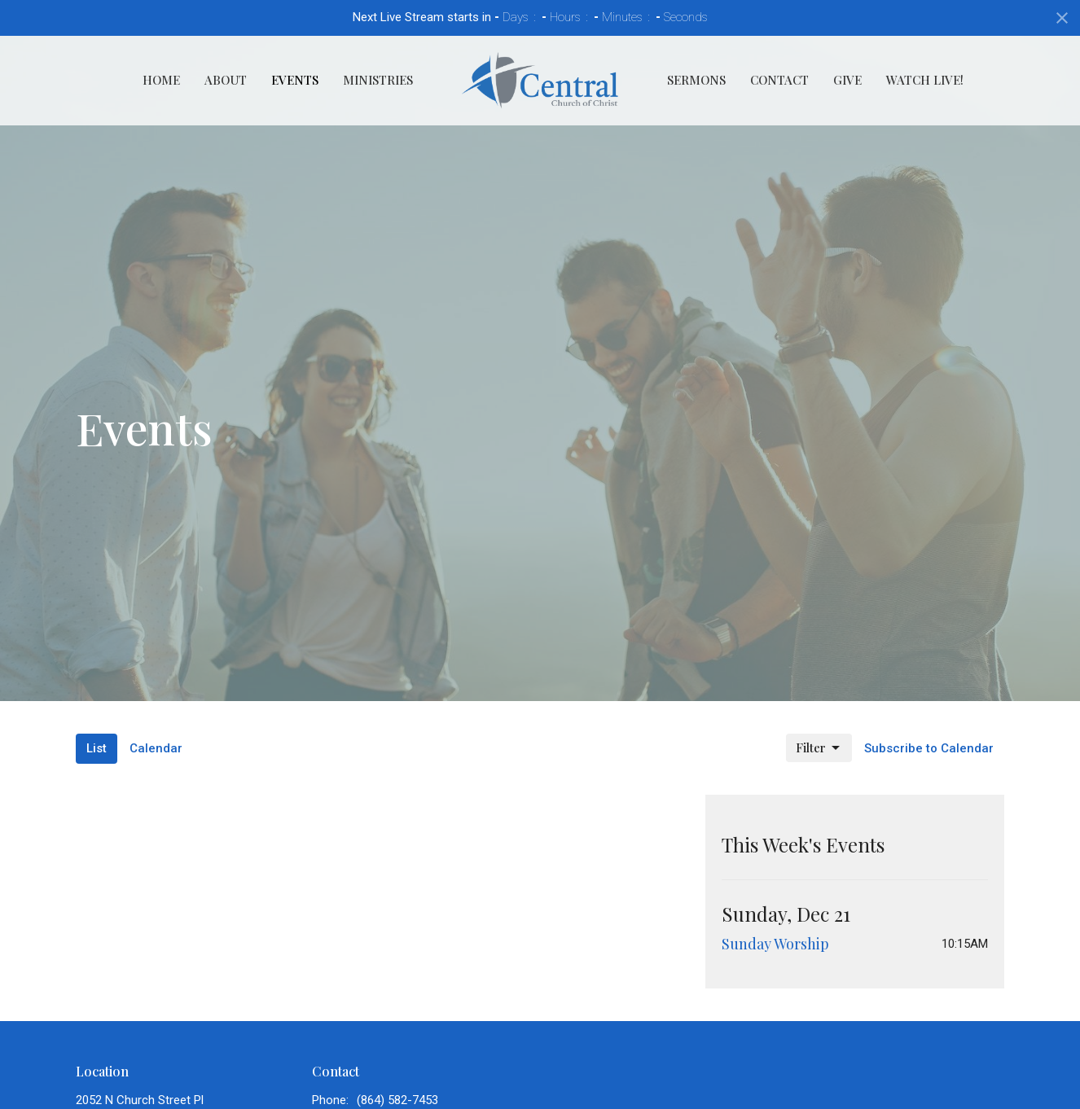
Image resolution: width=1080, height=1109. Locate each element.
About (225, 80)
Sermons (696, 80)
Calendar (156, 748)
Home (161, 80)
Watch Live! (925, 80)
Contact (779, 80)
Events (294, 80)
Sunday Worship (775, 943)
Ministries (378, 80)
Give (847, 80)
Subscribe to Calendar (929, 748)
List (96, 748)
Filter (819, 747)
